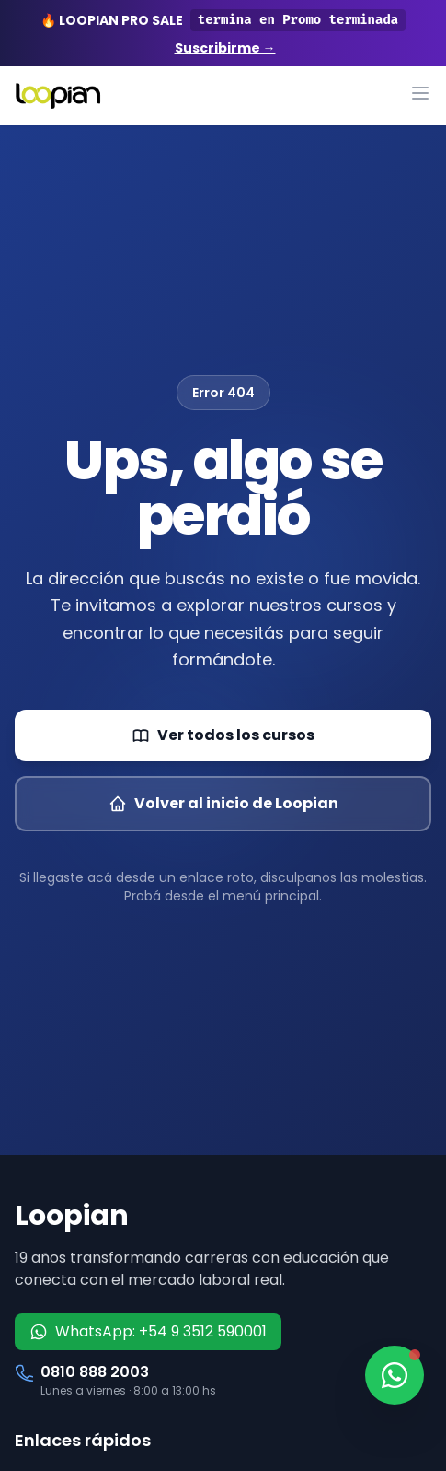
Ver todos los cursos (223, 735)
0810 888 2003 (94, 1372)
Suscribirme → (225, 48)
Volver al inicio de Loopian (223, 803)
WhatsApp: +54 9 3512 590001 (148, 1331)
